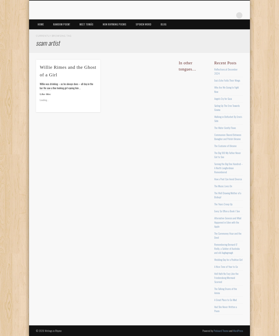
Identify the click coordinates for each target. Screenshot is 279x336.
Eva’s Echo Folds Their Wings (227, 80)
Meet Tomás (86, 24)
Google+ (231, 15)
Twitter (207, 15)
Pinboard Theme (221, 331)
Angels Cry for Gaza (223, 99)
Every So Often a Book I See (227, 211)
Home (41, 24)
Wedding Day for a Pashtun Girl (228, 260)
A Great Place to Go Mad (225, 300)
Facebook (199, 15)
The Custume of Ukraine (225, 146)
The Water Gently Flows (225, 128)
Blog (163, 24)
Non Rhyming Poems (114, 24)
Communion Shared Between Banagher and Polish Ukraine (227, 137)
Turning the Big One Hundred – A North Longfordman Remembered (228, 168)
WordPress (238, 331)
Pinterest (215, 15)
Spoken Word (143, 24)
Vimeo (223, 15)
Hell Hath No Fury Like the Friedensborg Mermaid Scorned (226, 278)
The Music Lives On (223, 186)
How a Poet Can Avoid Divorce (228, 179)
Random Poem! (61, 24)
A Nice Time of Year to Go (226, 267)
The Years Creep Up (223, 204)
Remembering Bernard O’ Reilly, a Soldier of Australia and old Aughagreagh (227, 249)
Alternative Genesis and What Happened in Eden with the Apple (227, 222)
